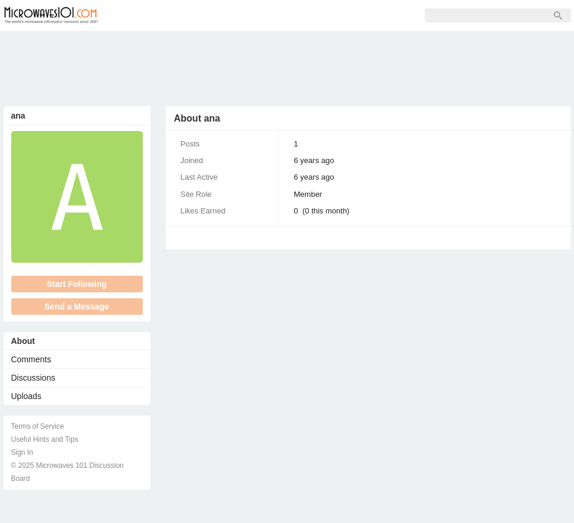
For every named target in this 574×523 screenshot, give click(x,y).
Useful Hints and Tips (44, 439)
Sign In (293, 15)
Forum (137, 15)
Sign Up (244, 15)
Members (189, 15)
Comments (31, 359)
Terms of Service (37, 426)
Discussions (33, 377)
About (23, 341)
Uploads (26, 396)
